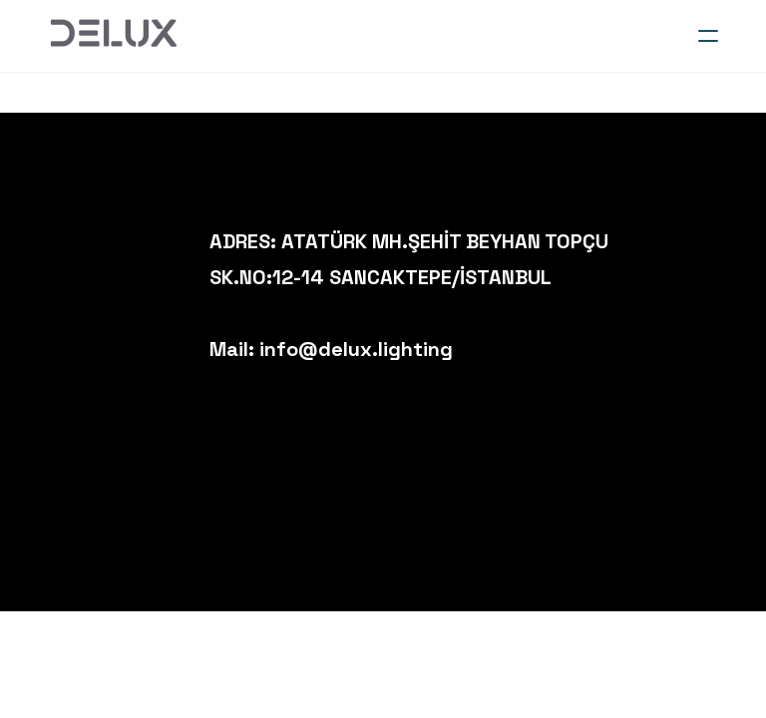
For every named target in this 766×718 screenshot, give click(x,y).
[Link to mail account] (741, 243)
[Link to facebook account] (677, 243)
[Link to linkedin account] (709, 243)
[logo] (112, 36)
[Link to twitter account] (645, 278)
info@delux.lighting (356, 349)
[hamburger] (708, 36)
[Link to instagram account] (645, 243)
